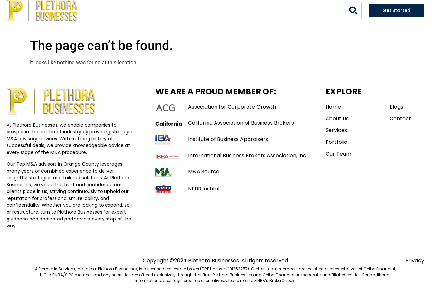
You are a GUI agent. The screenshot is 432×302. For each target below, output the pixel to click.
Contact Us (216, 25)
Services (192, 10)
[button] (353, 17)
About (162, 10)
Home (139, 10)
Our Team (266, 10)
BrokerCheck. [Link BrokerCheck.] (282, 288)
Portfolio (231, 10)
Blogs (293, 10)
